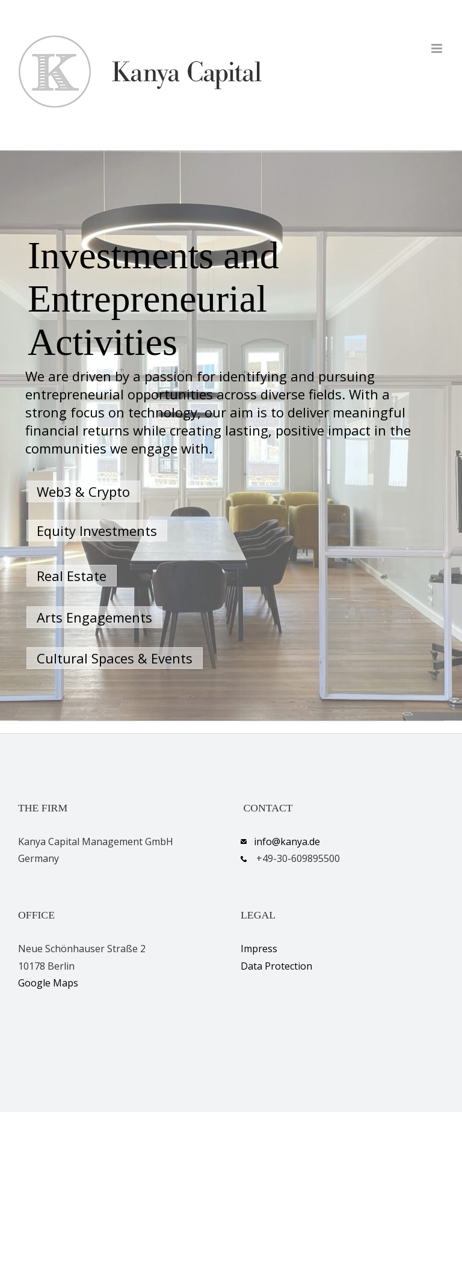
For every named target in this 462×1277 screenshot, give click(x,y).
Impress (259, 948)
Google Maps (48, 982)
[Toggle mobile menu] (437, 48)
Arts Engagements (94, 617)
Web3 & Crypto (83, 491)
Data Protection (276, 966)
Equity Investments (97, 531)
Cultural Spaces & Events (114, 658)
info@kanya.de (287, 841)
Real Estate (71, 576)
